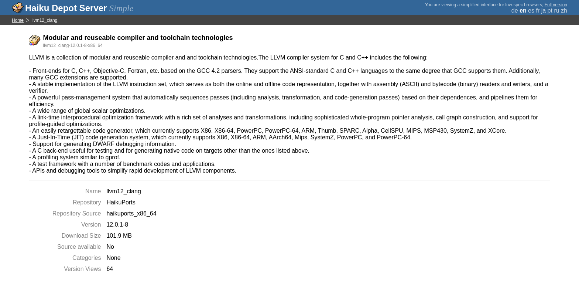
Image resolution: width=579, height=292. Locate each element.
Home (18, 20)
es (531, 10)
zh (564, 10)
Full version (556, 4)
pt (550, 10)
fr (537, 10)
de (514, 10)
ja (543, 10)
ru (556, 10)
